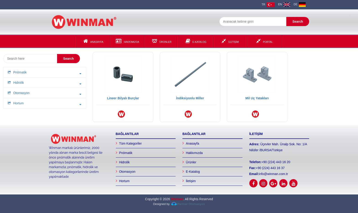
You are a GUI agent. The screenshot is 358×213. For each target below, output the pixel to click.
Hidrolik (124, 162)
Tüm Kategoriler (130, 143)
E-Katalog (196, 40)
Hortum (124, 181)
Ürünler (161, 40)
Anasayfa (93, 40)
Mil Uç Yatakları (257, 98)
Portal (264, 40)
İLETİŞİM (230, 40)
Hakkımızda (127, 40)
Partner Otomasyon (191, 204)
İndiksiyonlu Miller (190, 98)
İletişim (191, 181)
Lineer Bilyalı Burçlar (123, 98)
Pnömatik (125, 153)
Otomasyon (127, 171)
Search (297, 21)
